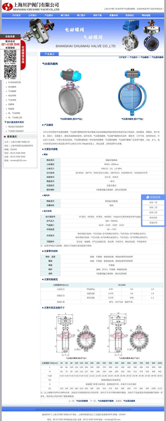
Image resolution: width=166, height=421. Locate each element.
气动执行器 (74, 246)
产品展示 (49, 15)
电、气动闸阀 (14, 113)
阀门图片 (81, 15)
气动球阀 (12, 100)
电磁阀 (11, 109)
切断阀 (11, 104)
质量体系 (113, 15)
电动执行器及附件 (16, 127)
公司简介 (32, 15)
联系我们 (130, 15)
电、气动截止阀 (15, 117)
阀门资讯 (65, 15)
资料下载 (97, 15)
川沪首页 (16, 15)
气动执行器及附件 (16, 131)
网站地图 (146, 15)
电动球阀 (12, 95)
